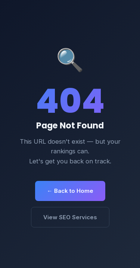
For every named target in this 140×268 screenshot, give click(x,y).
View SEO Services (70, 217)
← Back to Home (70, 190)
